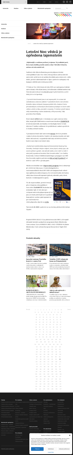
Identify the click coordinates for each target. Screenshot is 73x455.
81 (53, 332)
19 (61, 312)
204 (56, 374)
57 (53, 324)
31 (46, 317)
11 (35, 312)
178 (37, 366)
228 (40, 384)
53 (39, 324)
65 (53, 327)
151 (40, 356)
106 (60, 339)
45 (39, 322)
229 (44, 384)
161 (52, 359)
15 (48, 312)
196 (52, 371)
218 (56, 379)
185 (37, 369)
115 (39, 344)
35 (60, 317)
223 (48, 381)
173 (44, 364)
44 (36, 322)
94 (43, 337)
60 (36, 327)
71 (46, 329)
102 (44, 339)
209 (49, 376)
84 (36, 334)
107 (37, 342)
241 (36, 389)
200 (40, 374)
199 (36, 374)
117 (46, 344)
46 (43, 322)
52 (36, 324)
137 (40, 352)
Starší (69, 309)
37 (39, 319)
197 (56, 371)
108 (41, 342)
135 (60, 349)
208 (45, 376)
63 (46, 327)
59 (60, 324)
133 (52, 349)
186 (40, 369)
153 (48, 356)
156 (60, 356)
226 (60, 381)
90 (57, 334)
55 (46, 324)
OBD (44, 2)
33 (53, 317)
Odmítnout (51, 449)
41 (53, 319)
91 (60, 334)
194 (44, 371)
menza (52, 134)
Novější (28, 309)
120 (57, 344)
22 (43, 314)
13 (41, 312)
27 (60, 314)
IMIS (50, 2)
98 (57, 337)
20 (36, 314)
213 (37, 379)
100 (37, 339)
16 (51, 312)
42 (57, 319)
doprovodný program (51, 166)
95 (46, 337)
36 (36, 319)
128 (60, 347)
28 (36, 317)
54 (43, 324)
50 (57, 322)
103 (48, 339)
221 (40, 381)
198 (60, 371)
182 (52, 366)
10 (61, 309)
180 (44, 366)
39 (46, 319)
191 (60, 369)
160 (48, 359)
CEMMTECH (64, 121)
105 (56, 339)
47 (46, 322)
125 (48, 347)
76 (36, 332)
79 (46, 332)
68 (36, 329)
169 (56, 361)
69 (40, 329)
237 (48, 386)
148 (56, 354)
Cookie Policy (51, 452)
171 (37, 364)
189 (52, 369)
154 (52, 356)
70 (43, 329)
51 (60, 322)
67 (60, 327)
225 (56, 381)
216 (48, 379)
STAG (56, 2)
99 (60, 337)
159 (44, 359)
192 (36, 371)
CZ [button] (38, 2)
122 (37, 347)
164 (36, 361)
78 (43, 332)
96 (50, 337)
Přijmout (37, 449)
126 (52, 347)
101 (40, 339)
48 (50, 322)
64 (50, 327)
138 (44, 352)
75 (60, 329)
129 (37, 349)
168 (52, 361)
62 (43, 327)
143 (36, 354)
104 (52, 339)
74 (57, 329)
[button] (70, 435)
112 (56, 342)
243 (44, 389)
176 (56, 364)
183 (56, 366)
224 (52, 381)
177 (60, 364)
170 (60, 361)
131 (44, 349)
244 (48, 389)
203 (52, 374)
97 (53, 337)
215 (44, 379)
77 (39, 332)
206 (36, 376)
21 (39, 314)
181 (48, 366)
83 (60, 332)
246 (56, 389)
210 (53, 376)
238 (52, 386)
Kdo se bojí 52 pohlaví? (58, 158)
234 (36, 386)
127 (56, 347)
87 (46, 334)
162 (56, 359)
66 (57, 327)
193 (40, 371)
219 (60, 379)
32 (50, 317)
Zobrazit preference (64, 449)
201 (44, 374)
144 (40, 354)
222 (44, 381)
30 (43, 317)
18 (58, 312)
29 (39, 317)
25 (53, 314)
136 (37, 352)
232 (56, 384)
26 (57, 314)
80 (50, 332)
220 (36, 381)
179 (41, 366)
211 (56, 376)
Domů (29, 43)
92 (36, 337)
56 (50, 324)
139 (48, 352)
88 (50, 334)
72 (50, 329)
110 (49, 342)
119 (54, 344)
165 (40, 361)
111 (52, 342)
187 (44, 369)
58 (57, 324)
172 (40, 364)
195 (48, 371)
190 (56, 369)
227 (36, 384)
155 (56, 356)
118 (50, 344)
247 (60, 389)
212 (60, 376)
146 (48, 354)
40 (50, 319)
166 (44, 361)
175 (52, 364)
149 (60, 354)
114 (35, 344)
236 (44, 386)
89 (53, 334)
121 (61, 344)
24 (50, 314)
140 (52, 352)
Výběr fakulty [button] (14, 2)
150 (37, 356)
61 (39, 327)
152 (44, 356)
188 (48, 369)
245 (52, 389)
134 (56, 349)
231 (52, 384)
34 (57, 317)
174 (48, 364)
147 (52, 354)
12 (38, 312)
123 (40, 347)
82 (57, 332)
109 (45, 342)
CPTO (37, 119)
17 (54, 312)
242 (40, 389)
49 (53, 322)
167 (48, 361)
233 (60, 384)
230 (48, 384)
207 (41, 376)
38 (43, 319)
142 (60, 352)
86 (43, 334)
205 (60, 374)
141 (56, 352)
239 (56, 386)
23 (46, 314)
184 (60, 366)
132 (48, 349)
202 (48, 374)
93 (39, 337)
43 (60, 319)
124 (44, 347)
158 (40, 359)
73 (53, 329)
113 (59, 342)
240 (60, 386)
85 (39, 334)
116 (42, 344)
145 (44, 354)
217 (52, 379)
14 (44, 312)
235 (40, 386)
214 (40, 379)
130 (41, 349)
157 (37, 359)
